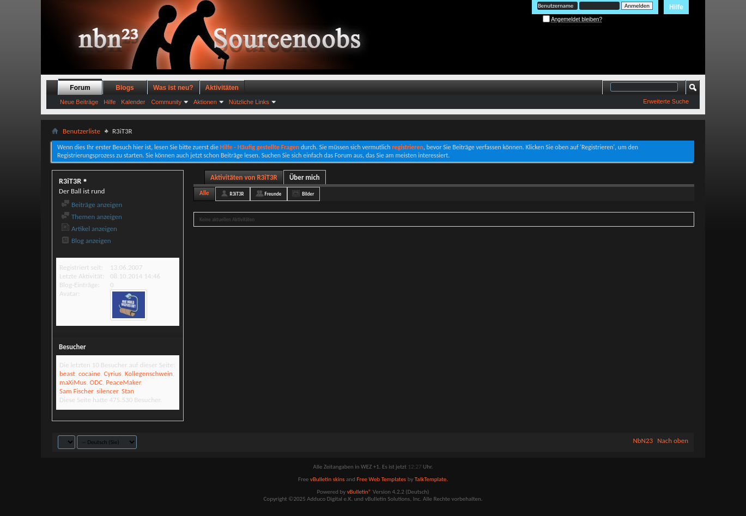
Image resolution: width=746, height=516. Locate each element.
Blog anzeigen (86, 240)
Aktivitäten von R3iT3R (243, 177)
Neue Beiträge (79, 102)
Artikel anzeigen (89, 228)
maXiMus (72, 382)
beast (67, 373)
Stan (128, 391)
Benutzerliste (81, 131)
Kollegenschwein (149, 373)
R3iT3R (237, 194)
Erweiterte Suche (666, 101)
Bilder (308, 194)
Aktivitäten (222, 88)
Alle (204, 193)
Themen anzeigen (91, 217)
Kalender (133, 102)
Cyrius (112, 373)
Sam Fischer (76, 391)
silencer (107, 391)
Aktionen (205, 102)
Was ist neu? (173, 88)
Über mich (304, 177)
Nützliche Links (249, 102)
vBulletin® (359, 491)
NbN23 (643, 440)
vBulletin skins (327, 479)
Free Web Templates (381, 479)
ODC (96, 382)
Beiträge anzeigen (91, 205)
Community (166, 102)
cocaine (89, 373)
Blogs (125, 88)
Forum (80, 88)
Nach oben (672, 440)
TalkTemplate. (431, 479)
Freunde (273, 194)
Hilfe (676, 7)
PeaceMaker (123, 382)
